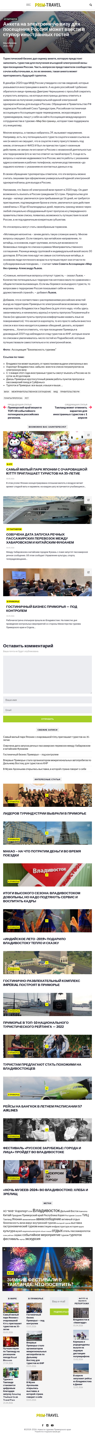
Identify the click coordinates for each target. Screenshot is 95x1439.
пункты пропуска (13, 398)
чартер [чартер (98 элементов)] (22, 1239)
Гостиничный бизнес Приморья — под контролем (30, 754)
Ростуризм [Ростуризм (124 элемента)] (69, 1215)
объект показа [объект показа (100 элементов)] (46, 1231)
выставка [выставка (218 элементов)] (76, 1222)
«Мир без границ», (46, 121)
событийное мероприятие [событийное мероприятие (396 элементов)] (41, 1235)
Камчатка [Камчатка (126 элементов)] (83, 1211)
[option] (47, 1269)
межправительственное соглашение (31, 392)
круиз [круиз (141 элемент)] (81, 1226)
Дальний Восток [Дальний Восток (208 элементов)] (69, 1211)
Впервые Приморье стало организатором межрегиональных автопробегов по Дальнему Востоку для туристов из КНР (47, 762)
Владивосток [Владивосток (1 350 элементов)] (46, 1210)
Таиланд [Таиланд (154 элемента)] (7, 1219)
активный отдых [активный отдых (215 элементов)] (70, 1219)
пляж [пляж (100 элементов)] (5, 1235)
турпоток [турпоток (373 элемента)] (75, 1235)
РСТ (26, 398)
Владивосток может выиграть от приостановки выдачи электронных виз (47, 363)
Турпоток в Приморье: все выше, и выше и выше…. (34, 385)
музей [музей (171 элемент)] (19, 1231)
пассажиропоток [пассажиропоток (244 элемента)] (80, 1231)
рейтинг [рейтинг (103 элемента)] (10, 1235)
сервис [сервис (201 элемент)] (18, 1234)
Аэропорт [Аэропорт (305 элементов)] (21, 1211)
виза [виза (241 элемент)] (22, 1222)
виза (6, 392)
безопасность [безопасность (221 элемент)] (11, 1222)
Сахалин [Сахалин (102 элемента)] (78, 1215)
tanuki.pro (56, 1432)
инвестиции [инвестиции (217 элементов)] (44, 1226)
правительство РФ (69, 392)
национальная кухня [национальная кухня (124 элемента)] (31, 1231)
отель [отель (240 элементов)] (66, 1231)
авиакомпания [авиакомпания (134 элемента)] (29, 1219)
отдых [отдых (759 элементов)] (57, 1230)
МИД (55, 392)
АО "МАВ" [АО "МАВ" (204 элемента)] (9, 1211)
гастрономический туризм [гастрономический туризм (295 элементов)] (20, 1226)
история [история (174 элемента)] (74, 1226)
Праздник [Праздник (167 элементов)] (16, 1215)
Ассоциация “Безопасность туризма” (34, 349)
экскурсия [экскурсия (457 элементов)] (32, 1239)
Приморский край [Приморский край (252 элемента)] (32, 1215)
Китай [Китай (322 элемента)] (7, 1215)
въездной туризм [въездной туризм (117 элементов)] (63, 1223)
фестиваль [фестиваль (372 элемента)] (11, 1239)
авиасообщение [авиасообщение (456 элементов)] (48, 1219)
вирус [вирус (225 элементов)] (29, 1222)
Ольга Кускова (9, 43)
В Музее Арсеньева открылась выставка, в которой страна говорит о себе (44, 768)
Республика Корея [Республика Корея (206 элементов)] (54, 1215)
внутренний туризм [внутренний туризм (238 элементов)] (44, 1222)
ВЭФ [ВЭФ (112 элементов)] (30, 1211)
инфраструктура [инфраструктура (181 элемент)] (60, 1226)
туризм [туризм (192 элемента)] (65, 1235)
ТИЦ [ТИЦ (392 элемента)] (85, 1215)
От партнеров (10, 19)
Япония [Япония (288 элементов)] (17, 1219)
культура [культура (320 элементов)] (9, 1231)
